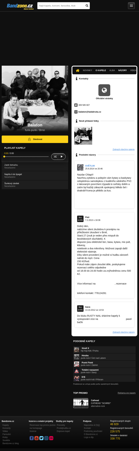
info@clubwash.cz (86, 286)
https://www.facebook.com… (92, 197)
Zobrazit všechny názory (124, 332)
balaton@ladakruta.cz (89, 112)
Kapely (6, 425)
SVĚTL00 (90, 165)
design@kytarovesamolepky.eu (93, 203)
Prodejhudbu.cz (64, 428)
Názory (122, 70)
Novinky (87, 70)
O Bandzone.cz (91, 434)
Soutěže (6, 440)
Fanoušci (7, 434)
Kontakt (87, 428)
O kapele (101, 70)
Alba (112, 70)
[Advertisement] (69, 37)
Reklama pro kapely (127, 393)
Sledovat (35, 139)
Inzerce (33, 431)
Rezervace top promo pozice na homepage (42, 426)
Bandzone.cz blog (11, 443)
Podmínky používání (93, 431)
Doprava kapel (63, 431)
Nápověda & (92, 425)
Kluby (5, 437)
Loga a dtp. (89, 437)
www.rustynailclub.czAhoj (112, 319)
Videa (5, 431)
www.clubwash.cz (105, 283)
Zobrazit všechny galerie (124, 149)
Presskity (61, 425)
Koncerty (6, 428)
